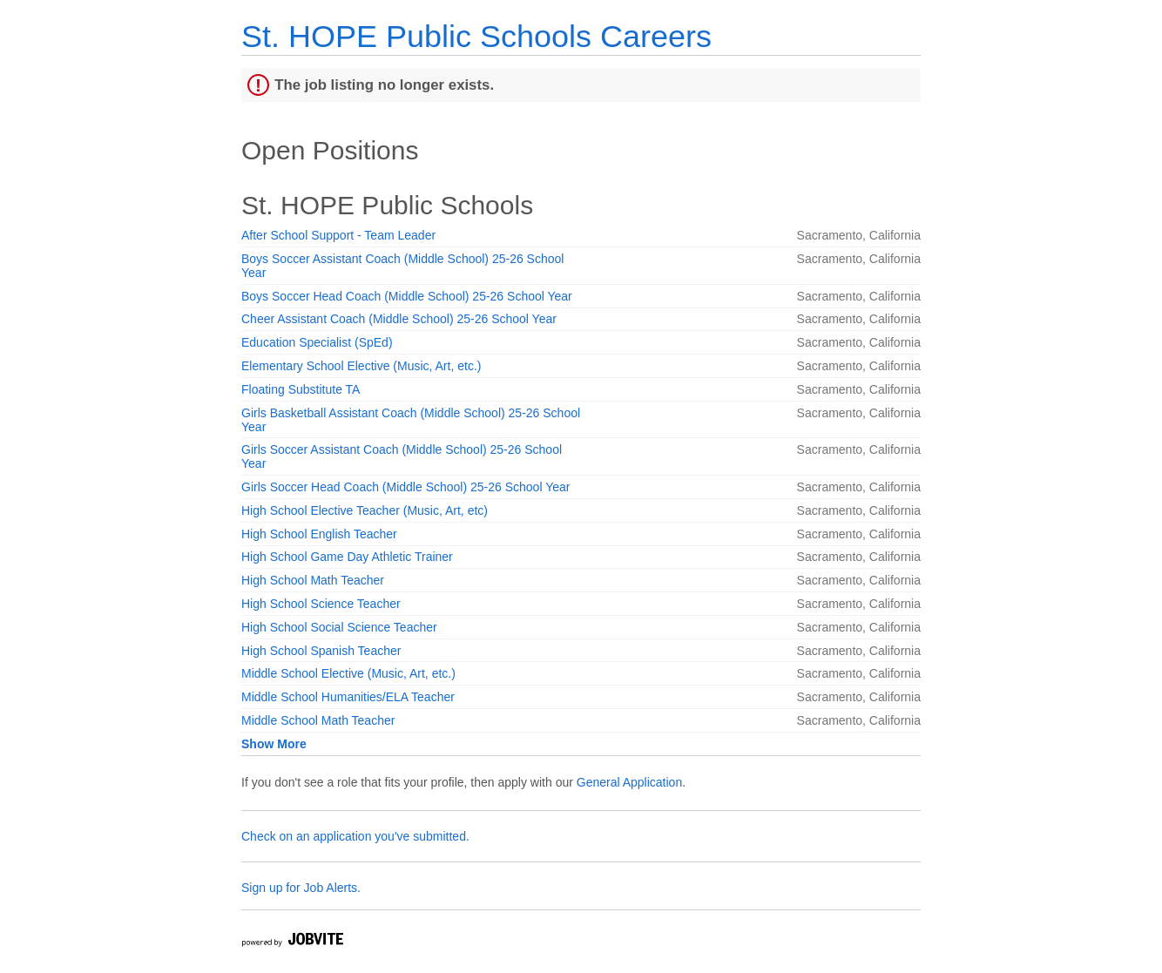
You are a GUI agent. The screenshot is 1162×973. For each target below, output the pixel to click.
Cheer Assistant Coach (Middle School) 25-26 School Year (399, 319)
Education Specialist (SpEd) (317, 342)
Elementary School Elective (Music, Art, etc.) (361, 366)
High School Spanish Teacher (321, 651)
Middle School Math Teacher (318, 720)
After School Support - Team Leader (338, 235)
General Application (629, 782)
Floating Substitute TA (300, 389)
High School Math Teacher (312, 580)
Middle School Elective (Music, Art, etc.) (348, 673)
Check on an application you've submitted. (355, 836)
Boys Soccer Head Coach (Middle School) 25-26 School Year (406, 296)
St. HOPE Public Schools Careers (476, 36)
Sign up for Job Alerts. (301, 888)
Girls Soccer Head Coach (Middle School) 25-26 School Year (405, 487)
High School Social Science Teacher (339, 627)
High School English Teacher (319, 534)
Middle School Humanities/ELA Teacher (348, 697)
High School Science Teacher (321, 604)
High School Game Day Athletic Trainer (347, 557)
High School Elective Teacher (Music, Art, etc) (364, 510)
